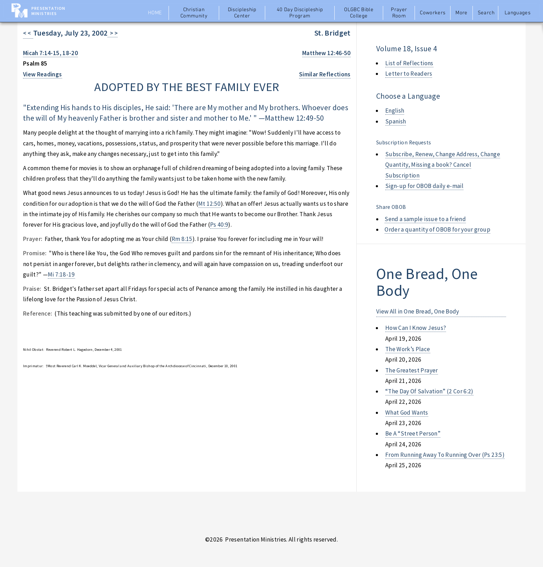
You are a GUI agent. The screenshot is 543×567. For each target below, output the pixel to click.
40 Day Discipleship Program (300, 13)
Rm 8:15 (182, 239)
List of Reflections (409, 63)
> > (112, 33)
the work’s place (407, 349)
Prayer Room (399, 13)
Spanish (395, 121)
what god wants (406, 412)
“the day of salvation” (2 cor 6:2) (429, 391)
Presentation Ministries (48, 11)
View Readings (42, 74)
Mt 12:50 (209, 203)
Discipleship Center (242, 13)
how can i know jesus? (415, 328)
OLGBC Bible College (358, 13)
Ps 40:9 (219, 224)
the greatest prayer (411, 370)
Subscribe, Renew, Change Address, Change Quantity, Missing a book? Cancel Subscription (442, 164)
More (461, 13)
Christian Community (193, 13)
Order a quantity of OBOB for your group (437, 229)
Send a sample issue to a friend (425, 219)
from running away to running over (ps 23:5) (445, 455)
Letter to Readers (408, 73)
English (394, 110)
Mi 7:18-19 (61, 274)
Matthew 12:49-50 (294, 118)
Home (155, 13)
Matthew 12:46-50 (326, 53)
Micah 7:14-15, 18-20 (50, 53)
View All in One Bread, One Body (417, 311)
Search (486, 13)
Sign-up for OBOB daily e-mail (424, 186)
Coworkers (432, 13)
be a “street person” (412, 433)
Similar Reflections (325, 74)
